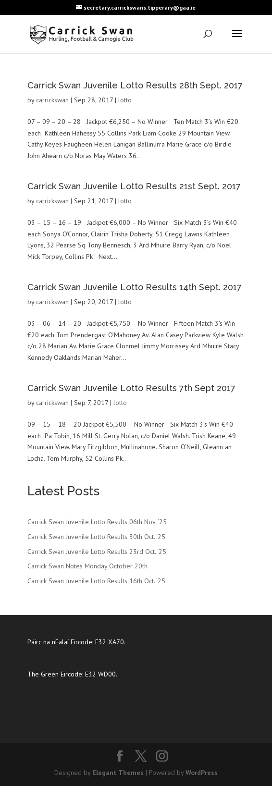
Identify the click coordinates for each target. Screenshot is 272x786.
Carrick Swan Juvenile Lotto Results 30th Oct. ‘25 (96, 536)
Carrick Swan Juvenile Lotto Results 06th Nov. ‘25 (97, 521)
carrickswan (52, 100)
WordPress (201, 772)
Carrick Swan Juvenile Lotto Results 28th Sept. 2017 (135, 85)
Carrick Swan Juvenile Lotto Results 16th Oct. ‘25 (96, 581)
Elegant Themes (118, 772)
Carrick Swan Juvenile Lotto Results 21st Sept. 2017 (134, 186)
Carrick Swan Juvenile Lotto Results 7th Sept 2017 (131, 388)
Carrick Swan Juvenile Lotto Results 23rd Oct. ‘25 (96, 551)
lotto (125, 100)
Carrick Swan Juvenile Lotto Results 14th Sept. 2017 (134, 287)
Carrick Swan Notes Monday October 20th (87, 566)
